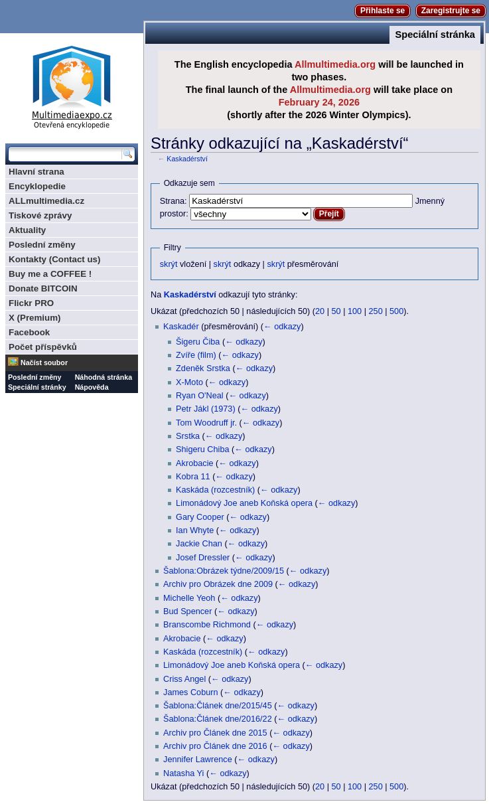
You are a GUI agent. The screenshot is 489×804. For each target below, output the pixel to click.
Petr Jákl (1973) (206, 409)
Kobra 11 (193, 476)
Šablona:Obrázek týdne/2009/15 (223, 571)
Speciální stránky (37, 387)
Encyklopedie (37, 186)
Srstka (188, 436)
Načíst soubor (44, 362)
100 (355, 311)
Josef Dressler (203, 557)
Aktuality (27, 230)
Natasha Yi (183, 773)
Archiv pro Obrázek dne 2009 (218, 584)
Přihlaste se (382, 10)
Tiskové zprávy (40, 215)
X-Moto (189, 382)
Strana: (173, 201)
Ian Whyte (195, 530)
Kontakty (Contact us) (54, 259)
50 (336, 311)
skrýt (169, 264)
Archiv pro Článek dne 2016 (215, 746)
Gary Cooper (200, 517)
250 (376, 311)
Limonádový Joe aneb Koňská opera (244, 503)
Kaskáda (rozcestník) (215, 490)
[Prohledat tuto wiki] (65, 154)
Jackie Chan (199, 543)
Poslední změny (42, 245)
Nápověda (92, 387)
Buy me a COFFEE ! (50, 274)
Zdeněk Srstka (203, 368)
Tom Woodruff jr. (206, 423)
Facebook (29, 332)
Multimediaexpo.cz (71, 85)
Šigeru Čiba (198, 342)
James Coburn (190, 692)
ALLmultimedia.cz (46, 201)
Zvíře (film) (196, 355)
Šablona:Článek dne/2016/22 (217, 719)
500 (396, 311)
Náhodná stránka (103, 377)
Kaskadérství (187, 159)
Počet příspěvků (43, 347)
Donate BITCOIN (43, 288)
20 (319, 311)
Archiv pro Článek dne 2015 (215, 733)
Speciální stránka (435, 34)
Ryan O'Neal (200, 395)
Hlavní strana (36, 172)
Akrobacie (194, 463)
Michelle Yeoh (189, 598)
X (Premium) (35, 318)
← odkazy (282, 326)
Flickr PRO (31, 303)
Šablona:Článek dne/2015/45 (217, 705)
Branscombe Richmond (207, 624)
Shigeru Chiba (202, 449)
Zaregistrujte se (450, 10)
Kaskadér (181, 326)
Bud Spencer (187, 611)
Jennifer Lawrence (197, 759)
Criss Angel (184, 679)
